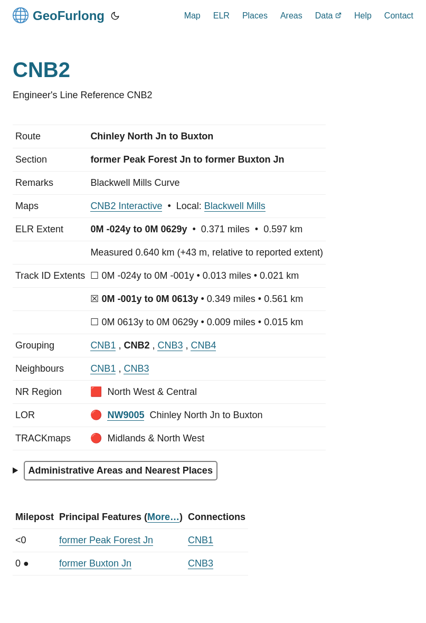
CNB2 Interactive (126, 206)
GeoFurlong (59, 15)
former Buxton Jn (95, 563)
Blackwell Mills (235, 206)
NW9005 (125, 415)
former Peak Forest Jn (106, 540)
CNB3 (170, 345)
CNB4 (203, 345)
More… (163, 517)
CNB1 (103, 345)
